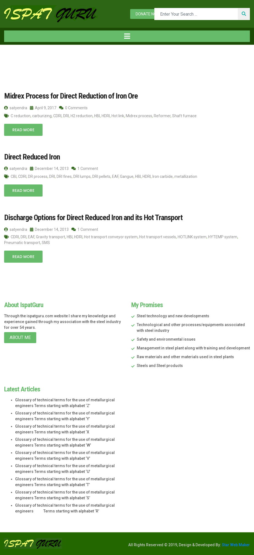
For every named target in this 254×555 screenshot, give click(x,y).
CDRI (57, 116)
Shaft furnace (184, 116)
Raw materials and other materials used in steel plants (185, 357)
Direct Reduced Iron (32, 156)
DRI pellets (101, 176)
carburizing (42, 116)
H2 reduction (82, 116)
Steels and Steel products (160, 365)
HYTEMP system (222, 237)
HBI (97, 116)
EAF (115, 176)
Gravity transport (50, 237)
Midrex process (139, 116)
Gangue (126, 176)
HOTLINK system (192, 237)
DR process (38, 176)
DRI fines (64, 176)
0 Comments (73, 108)
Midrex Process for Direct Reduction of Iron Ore (71, 95)
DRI (66, 116)
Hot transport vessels (157, 237)
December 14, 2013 (49, 168)
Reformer (162, 116)
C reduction (20, 116)
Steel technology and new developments (173, 316)
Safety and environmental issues (166, 339)
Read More (23, 130)
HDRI (106, 116)
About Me (20, 337)
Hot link (117, 116)
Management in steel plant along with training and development (193, 348)
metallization (185, 176)
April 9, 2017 (43, 108)
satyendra (15, 108)
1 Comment (84, 168)
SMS (46, 242)
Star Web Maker (235, 545)
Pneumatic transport (22, 242)
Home (13, 56)
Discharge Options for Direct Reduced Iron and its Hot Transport (93, 217)
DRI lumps (82, 176)
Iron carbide (162, 176)
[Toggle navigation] (127, 36)
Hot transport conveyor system (111, 237)
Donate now (148, 14)
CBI (13, 176)
